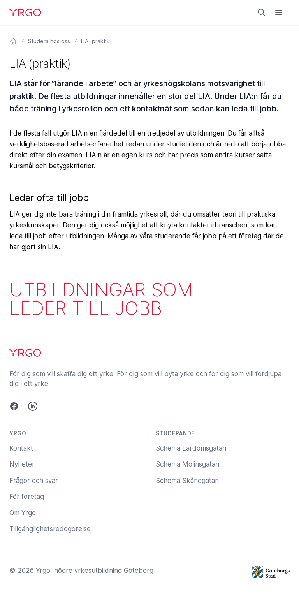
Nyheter (22, 464)
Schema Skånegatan (187, 480)
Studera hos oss (49, 41)
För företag (26, 496)
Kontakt (21, 448)
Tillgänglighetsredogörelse (50, 529)
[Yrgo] (25, 12)
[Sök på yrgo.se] (261, 12)
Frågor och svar (33, 480)
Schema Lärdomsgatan (191, 448)
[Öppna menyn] (279, 12)
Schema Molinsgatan (187, 464)
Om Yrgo (22, 513)
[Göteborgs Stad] (271, 572)
